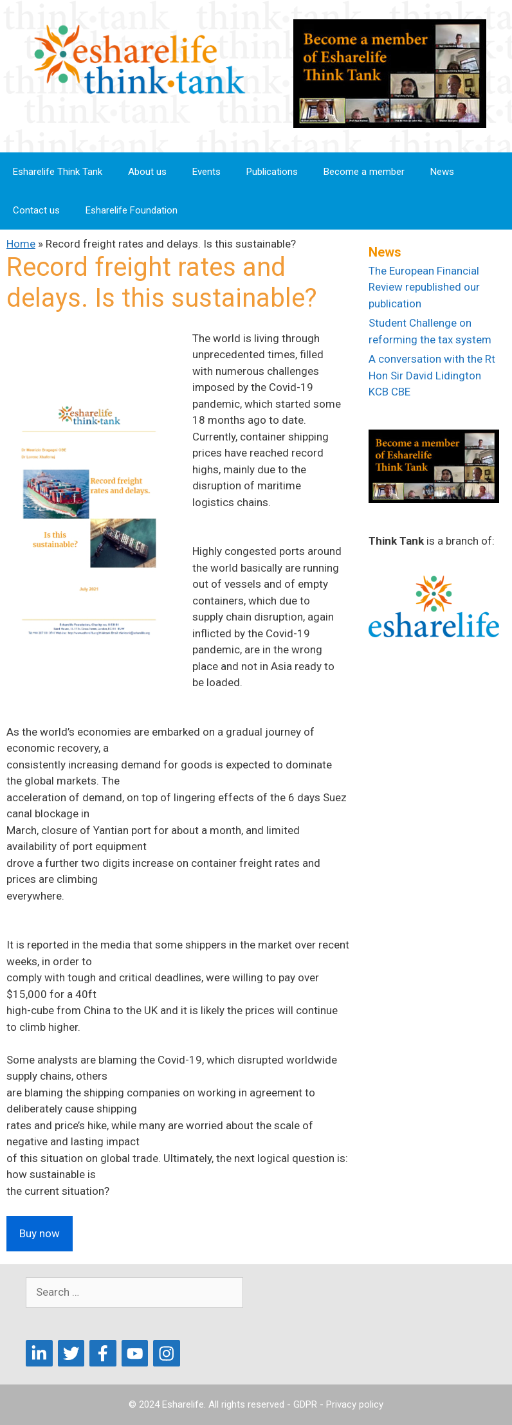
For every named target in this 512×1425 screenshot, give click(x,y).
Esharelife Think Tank (57, 171)
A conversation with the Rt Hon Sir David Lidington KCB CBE (432, 375)
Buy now (39, 1233)
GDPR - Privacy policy (338, 1404)
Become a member (364, 171)
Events (206, 171)
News (442, 171)
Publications (272, 171)
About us (147, 171)
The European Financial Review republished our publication (424, 287)
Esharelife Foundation (132, 210)
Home (20, 243)
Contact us (36, 210)
